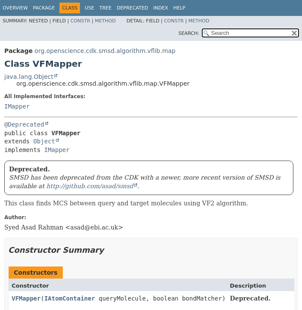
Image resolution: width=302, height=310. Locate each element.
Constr (80, 21)
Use (89, 8)
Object (44, 141)
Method (105, 21)
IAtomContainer (69, 298)
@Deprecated (24, 124)
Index (160, 8)
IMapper (17, 106)
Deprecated (132, 8)
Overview (15, 8)
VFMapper (26, 298)
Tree (105, 8)
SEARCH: (189, 33)
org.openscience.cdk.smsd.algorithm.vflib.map (105, 50)
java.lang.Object (28, 76)
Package (44, 8)
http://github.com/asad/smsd (89, 186)
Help (179, 8)
